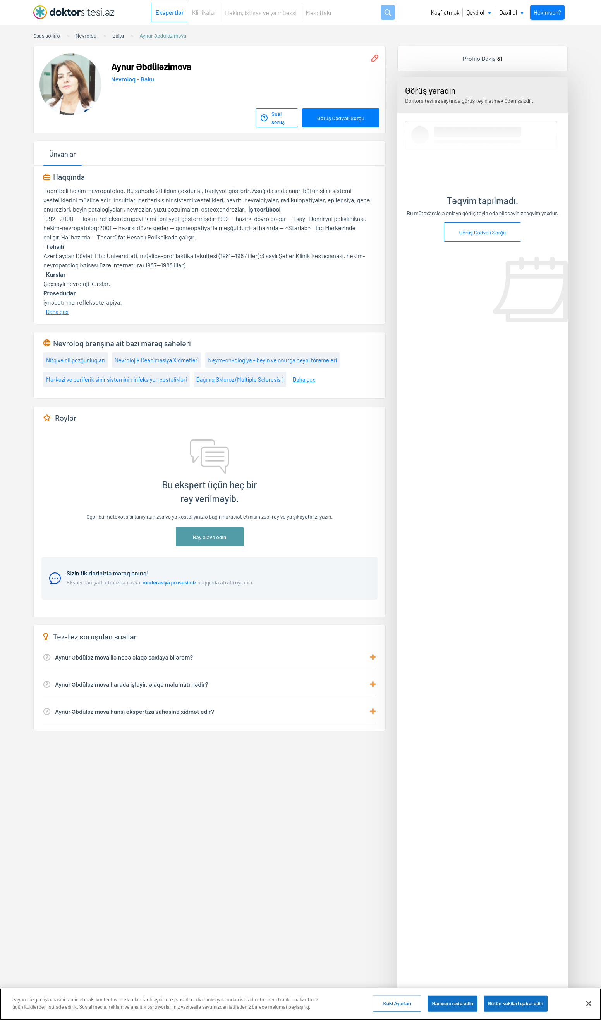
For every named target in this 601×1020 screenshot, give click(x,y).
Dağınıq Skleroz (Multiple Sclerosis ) (239, 379)
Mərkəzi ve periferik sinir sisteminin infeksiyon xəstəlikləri (116, 379)
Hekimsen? (547, 12)
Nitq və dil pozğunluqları (75, 360)
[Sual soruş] (277, 118)
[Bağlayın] (588, 1003)
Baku (147, 79)
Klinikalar (204, 12)
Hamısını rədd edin (452, 1003)
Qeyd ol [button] (479, 12)
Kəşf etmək (445, 12)
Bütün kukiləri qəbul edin (515, 1003)
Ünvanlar (62, 154)
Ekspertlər (169, 12)
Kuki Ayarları (397, 1003)
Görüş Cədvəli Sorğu (340, 118)
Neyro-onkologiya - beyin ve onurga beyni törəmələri (272, 360)
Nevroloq (124, 79)
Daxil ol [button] (512, 12)
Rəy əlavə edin (210, 537)
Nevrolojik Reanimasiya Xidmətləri (157, 360)
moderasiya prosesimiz (169, 582)
